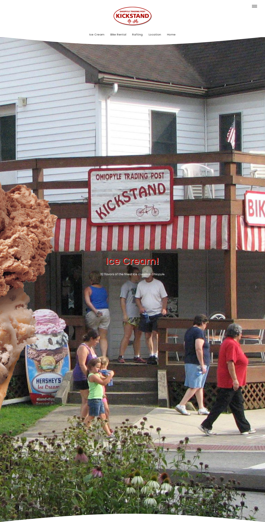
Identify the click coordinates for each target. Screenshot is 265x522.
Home (171, 34)
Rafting (137, 34)
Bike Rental (118, 34)
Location (155, 34)
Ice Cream (97, 34)
